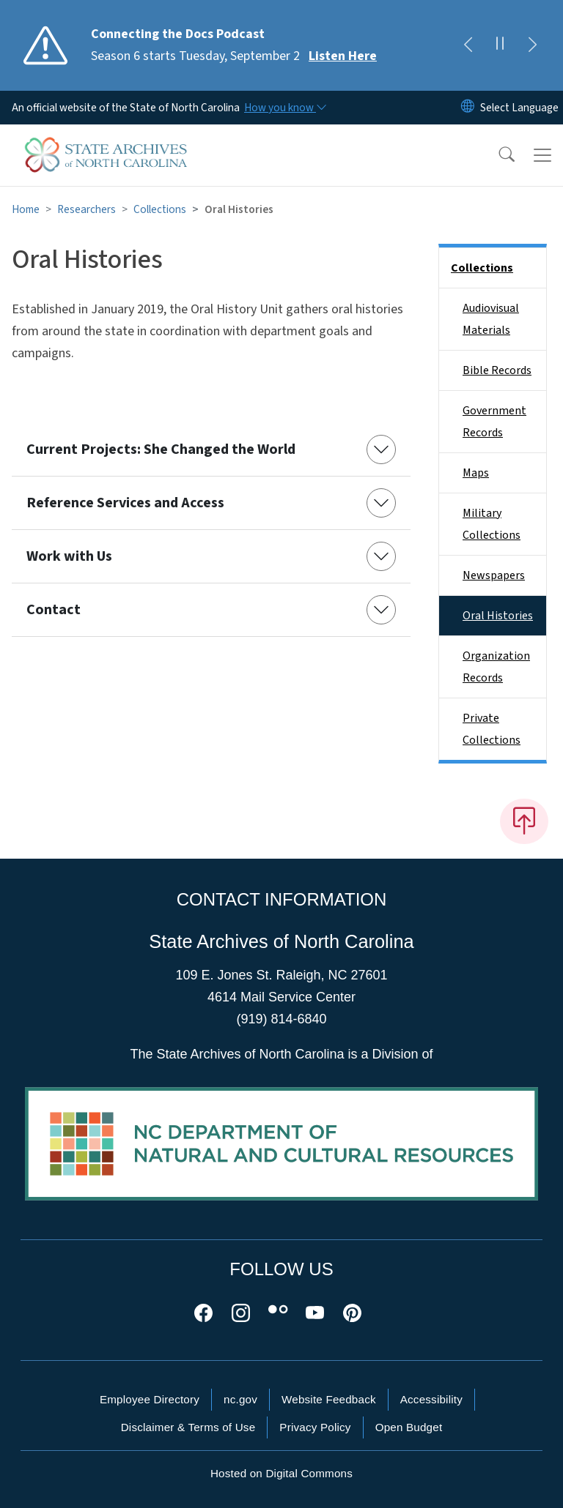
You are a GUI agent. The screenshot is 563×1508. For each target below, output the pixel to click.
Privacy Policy (314, 1427)
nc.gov (240, 1399)
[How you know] (284, 108)
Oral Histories (498, 616)
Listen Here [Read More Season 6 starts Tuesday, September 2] (343, 56)
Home (26, 209)
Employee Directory (149, 1399)
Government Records (494, 422)
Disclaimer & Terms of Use (188, 1427)
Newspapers (494, 575)
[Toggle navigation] (542, 155)
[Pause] (500, 45)
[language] (519, 108)
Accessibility (431, 1399)
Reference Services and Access (125, 503)
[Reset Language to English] (467, 108)
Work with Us (69, 556)
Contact (53, 610)
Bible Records (497, 370)
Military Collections (491, 524)
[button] (497, 155)
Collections (159, 209)
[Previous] (468, 45)
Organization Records (496, 667)
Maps (476, 473)
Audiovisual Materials (491, 319)
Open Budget (409, 1427)
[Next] (532, 45)
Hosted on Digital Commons (281, 1473)
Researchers (86, 209)
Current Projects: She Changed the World (160, 449)
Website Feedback (329, 1399)
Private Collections (491, 729)
